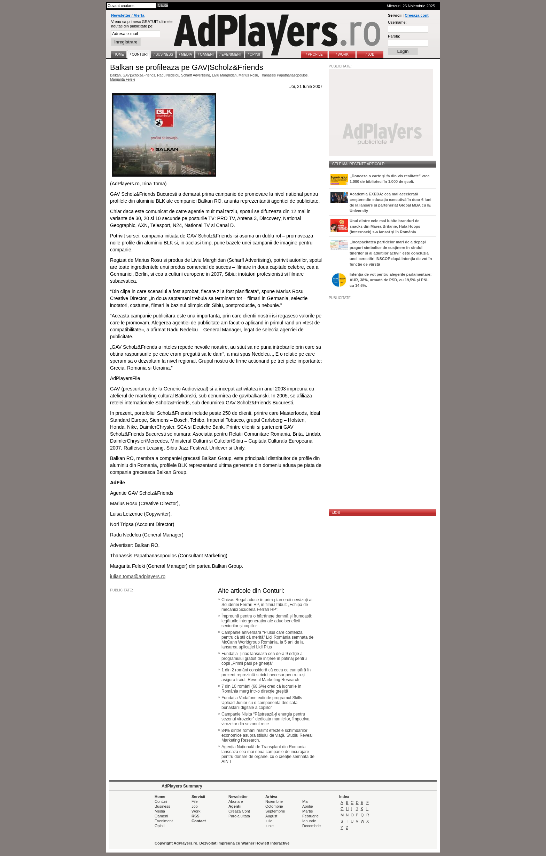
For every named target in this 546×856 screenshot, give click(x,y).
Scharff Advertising (195, 75)
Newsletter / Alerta (128, 15)
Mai (305, 801)
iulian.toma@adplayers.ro (137, 576)
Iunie (269, 826)
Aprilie (307, 806)
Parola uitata (239, 816)
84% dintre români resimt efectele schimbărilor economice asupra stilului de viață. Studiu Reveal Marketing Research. (266, 735)
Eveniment (164, 821)
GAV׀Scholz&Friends (139, 75)
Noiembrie (274, 801)
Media (160, 811)
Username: (397, 22)
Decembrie (311, 826)
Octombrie (274, 806)
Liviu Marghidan (224, 75)
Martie (307, 811)
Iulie (268, 821)
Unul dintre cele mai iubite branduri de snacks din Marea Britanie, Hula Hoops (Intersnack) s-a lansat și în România (385, 226)
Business (162, 806)
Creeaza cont (416, 15)
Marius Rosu (248, 75)
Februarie (310, 816)
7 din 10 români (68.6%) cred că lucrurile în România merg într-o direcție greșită (261, 689)
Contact (199, 821)
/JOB (336, 513)
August (271, 816)
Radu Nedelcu (168, 75)
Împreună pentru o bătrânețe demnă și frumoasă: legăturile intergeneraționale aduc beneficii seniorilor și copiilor (266, 621)
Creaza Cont (239, 811)
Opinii (159, 826)
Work (196, 811)
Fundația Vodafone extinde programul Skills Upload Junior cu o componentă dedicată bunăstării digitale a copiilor (261, 702)
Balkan (115, 75)
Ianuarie (309, 821)
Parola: (394, 36)
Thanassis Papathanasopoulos (284, 75)
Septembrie (275, 811)
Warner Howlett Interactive (265, 843)
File (195, 801)
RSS (196, 816)
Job (195, 806)
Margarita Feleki (122, 79)
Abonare (235, 801)
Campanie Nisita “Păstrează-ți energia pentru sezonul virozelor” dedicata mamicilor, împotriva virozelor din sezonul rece (265, 719)
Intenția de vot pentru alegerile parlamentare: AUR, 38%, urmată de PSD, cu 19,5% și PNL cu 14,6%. (390, 280)
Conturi (161, 801)
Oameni (161, 816)
